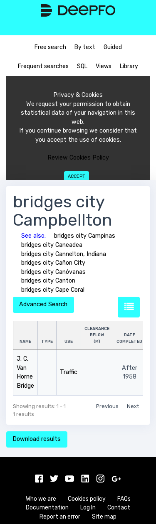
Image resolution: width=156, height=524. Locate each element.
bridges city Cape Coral (52, 289)
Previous (107, 406)
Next (133, 406)
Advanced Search (43, 304)
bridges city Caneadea (51, 244)
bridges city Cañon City (53, 262)
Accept (76, 176)
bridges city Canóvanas (53, 272)
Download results (36, 439)
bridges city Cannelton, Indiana (63, 254)
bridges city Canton (48, 280)
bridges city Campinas (84, 235)
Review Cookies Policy (78, 157)
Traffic (68, 372)
